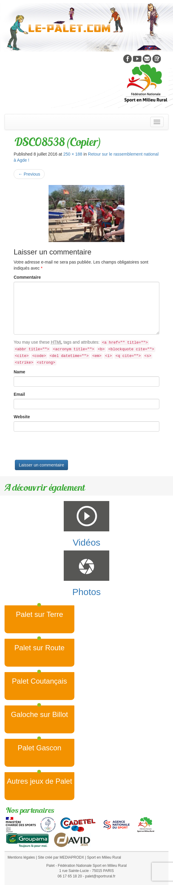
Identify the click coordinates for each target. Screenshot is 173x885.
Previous (29, 174)
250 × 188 (72, 154)
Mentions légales (21, 857)
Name (19, 371)
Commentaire (27, 277)
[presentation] (60, 448)
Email (19, 394)
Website (22, 416)
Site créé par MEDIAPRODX (61, 857)
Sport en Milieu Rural (104, 857)
